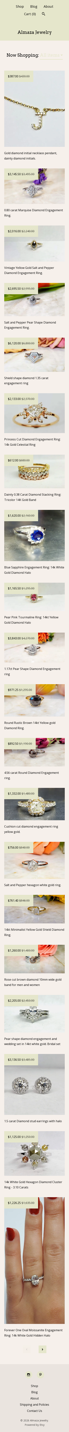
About (48, 6)
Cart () (30, 14)
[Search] (43, 14)
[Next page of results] (42, 1349)
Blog (33, 6)
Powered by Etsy (35, 1425)
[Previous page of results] (27, 1349)
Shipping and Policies (34, 1405)
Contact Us (34, 1411)
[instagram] (28, 1374)
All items (50, 55)
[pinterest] (40, 1374)
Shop (20, 6)
